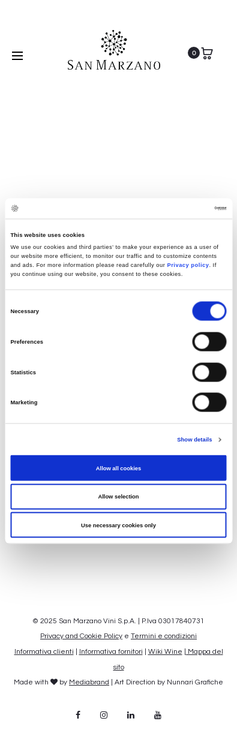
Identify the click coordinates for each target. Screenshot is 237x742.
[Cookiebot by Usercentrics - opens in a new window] (174, 208)
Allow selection (118, 497)
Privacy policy (187, 265)
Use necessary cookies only (118, 525)
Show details (194, 440)
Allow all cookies (118, 468)
